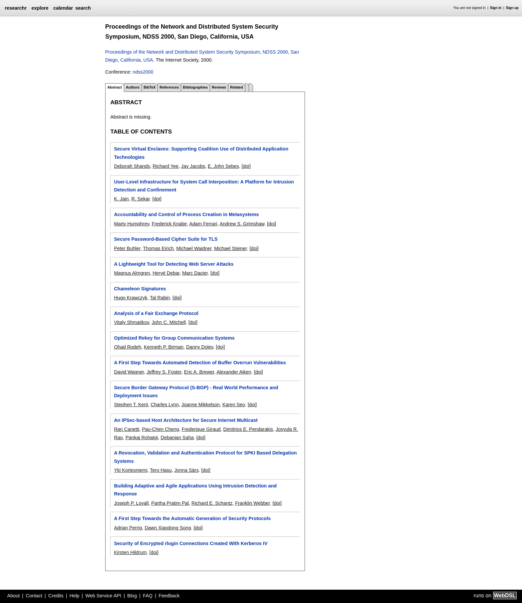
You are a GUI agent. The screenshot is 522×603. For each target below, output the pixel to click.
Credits (56, 595)
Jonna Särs (186, 470)
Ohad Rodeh (127, 347)
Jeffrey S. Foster (163, 372)
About (13, 595)
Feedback (168, 595)
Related (236, 87)
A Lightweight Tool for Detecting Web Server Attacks (173, 264)
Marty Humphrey (131, 223)
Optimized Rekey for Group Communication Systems (174, 338)
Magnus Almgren (132, 273)
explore (39, 8)
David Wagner (129, 372)
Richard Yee (165, 166)
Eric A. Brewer (199, 372)
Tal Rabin (160, 297)
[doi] (246, 166)
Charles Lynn (165, 404)
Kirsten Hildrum (130, 552)
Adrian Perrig (128, 527)
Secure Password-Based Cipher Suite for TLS (165, 239)
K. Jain (121, 198)
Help (75, 595)
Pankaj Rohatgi (142, 437)
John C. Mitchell (169, 322)
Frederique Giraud (201, 429)
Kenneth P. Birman (163, 347)
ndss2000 (142, 72)
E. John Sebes (223, 166)
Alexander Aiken (233, 372)
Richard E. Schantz (211, 503)
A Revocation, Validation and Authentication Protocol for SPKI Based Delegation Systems (205, 456)
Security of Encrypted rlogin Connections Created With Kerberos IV (190, 543)
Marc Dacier (195, 273)
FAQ (147, 595)
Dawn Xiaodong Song (167, 527)
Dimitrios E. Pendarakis (248, 429)
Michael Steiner (230, 248)
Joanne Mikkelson (200, 404)
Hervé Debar (165, 273)
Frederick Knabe (169, 223)
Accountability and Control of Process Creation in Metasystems (186, 214)
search (83, 8)
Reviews (219, 87)
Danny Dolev (199, 347)
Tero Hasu (161, 470)
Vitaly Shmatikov (131, 322)
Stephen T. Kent (131, 404)
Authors (132, 87)
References (169, 87)
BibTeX (149, 87)
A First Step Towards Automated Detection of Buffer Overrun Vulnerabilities (200, 362)
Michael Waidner (193, 248)
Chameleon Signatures (140, 288)
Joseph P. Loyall (131, 503)
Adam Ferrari (203, 223)
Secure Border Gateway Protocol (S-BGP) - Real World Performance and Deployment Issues (196, 391)
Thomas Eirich (158, 248)
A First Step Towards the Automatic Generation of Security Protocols (192, 518)
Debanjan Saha (176, 437)
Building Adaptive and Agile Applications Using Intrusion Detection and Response (195, 489)
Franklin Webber (252, 503)
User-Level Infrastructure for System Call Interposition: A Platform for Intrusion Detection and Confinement (204, 185)
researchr (16, 8)
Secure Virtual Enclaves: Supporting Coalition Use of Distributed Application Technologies (201, 152)
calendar (63, 8)
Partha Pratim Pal (170, 503)
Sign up (512, 8)
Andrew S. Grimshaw (242, 223)
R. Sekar (140, 198)
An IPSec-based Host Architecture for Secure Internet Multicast (185, 420)
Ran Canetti (126, 429)
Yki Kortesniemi (130, 470)
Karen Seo (233, 404)
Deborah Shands (132, 166)
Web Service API (103, 595)
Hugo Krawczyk (130, 297)
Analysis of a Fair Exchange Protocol (156, 313)
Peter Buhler (127, 248)
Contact (34, 595)
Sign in (496, 8)
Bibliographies (195, 87)
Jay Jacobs (193, 166)
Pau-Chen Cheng (160, 429)
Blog (132, 595)
